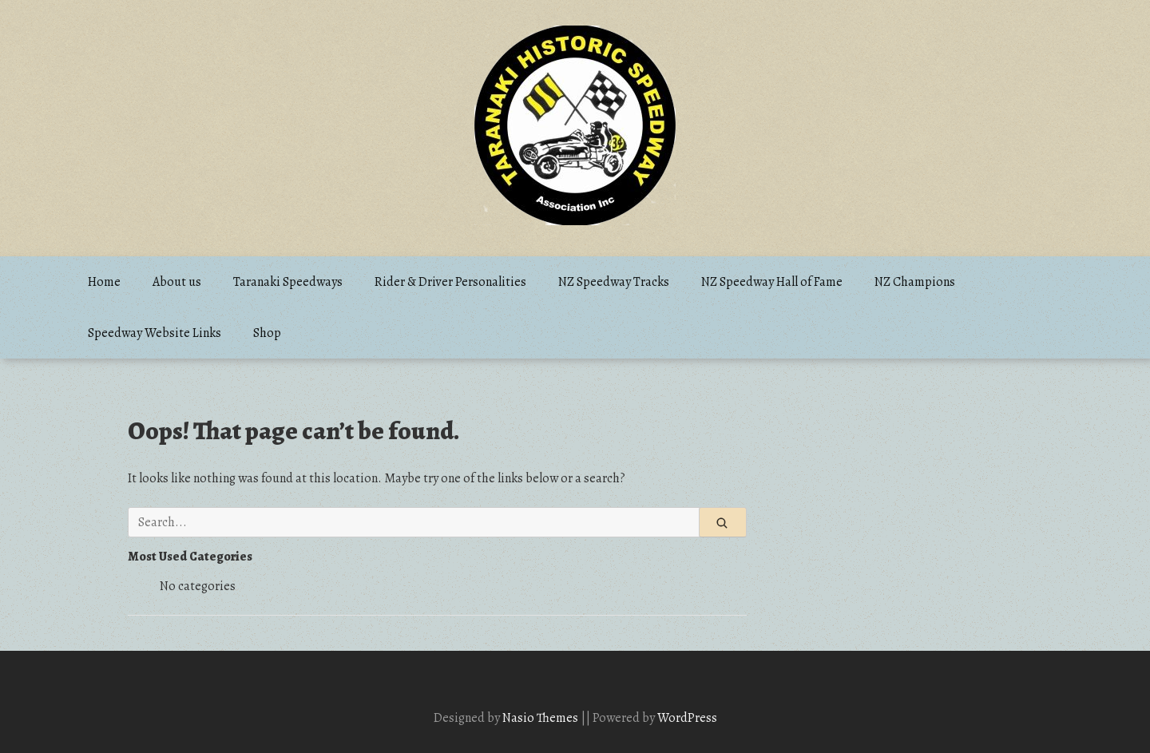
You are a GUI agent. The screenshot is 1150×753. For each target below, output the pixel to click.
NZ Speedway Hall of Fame (772, 282)
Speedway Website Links (154, 333)
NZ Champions (914, 282)
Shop (267, 333)
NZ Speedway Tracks (613, 282)
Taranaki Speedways (288, 282)
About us (177, 282)
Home (104, 282)
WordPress (687, 718)
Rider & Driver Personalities (450, 282)
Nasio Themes (541, 718)
